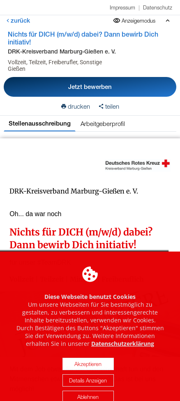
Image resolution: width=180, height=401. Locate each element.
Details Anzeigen (88, 388)
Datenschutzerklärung (122, 351)
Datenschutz (157, 7)
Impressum (122, 7)
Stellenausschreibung (40, 123)
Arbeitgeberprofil (103, 123)
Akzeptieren (88, 371)
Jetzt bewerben (90, 86)
